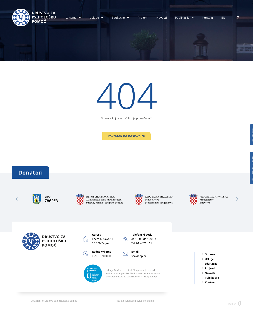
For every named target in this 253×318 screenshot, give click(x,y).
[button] (238, 17)
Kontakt (207, 18)
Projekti (143, 18)
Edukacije (120, 17)
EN (223, 18)
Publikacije (184, 17)
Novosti (161, 18)
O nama (73, 17)
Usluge (96, 17)
